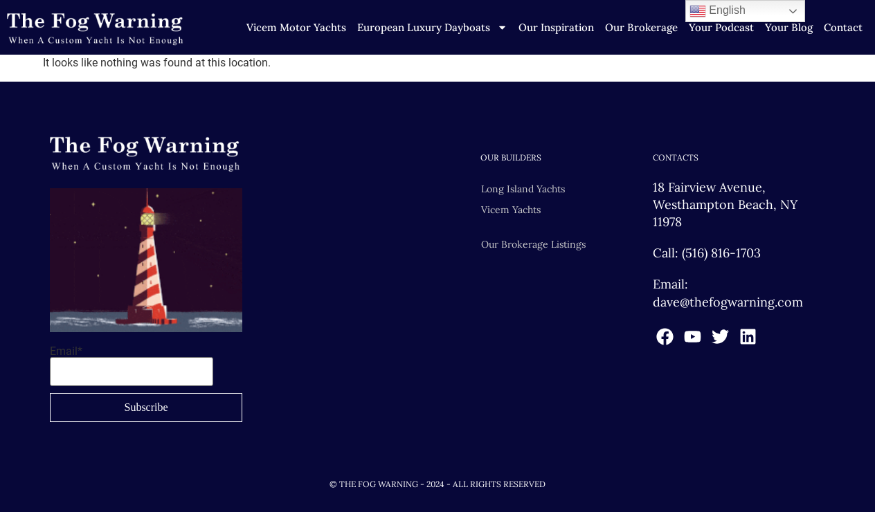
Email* (131, 366)
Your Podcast (721, 27)
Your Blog (789, 27)
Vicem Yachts (511, 209)
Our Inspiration (556, 27)
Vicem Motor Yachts (296, 27)
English (717, 11)
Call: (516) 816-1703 (707, 253)
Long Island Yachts (523, 189)
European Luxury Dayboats (432, 27)
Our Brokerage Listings (533, 244)
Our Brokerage (641, 27)
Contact (843, 27)
